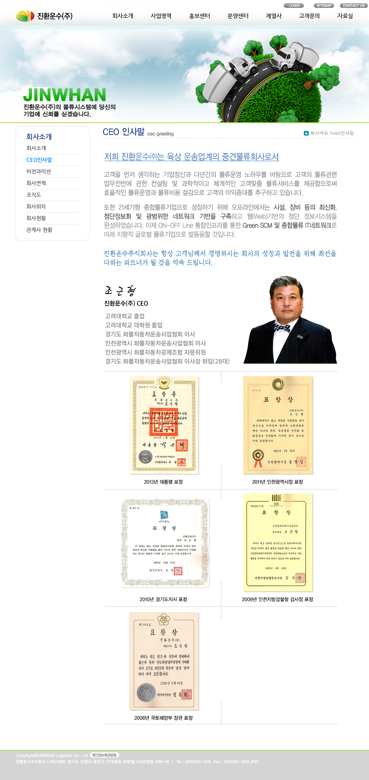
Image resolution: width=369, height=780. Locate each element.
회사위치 (36, 206)
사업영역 (161, 16)
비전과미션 (38, 171)
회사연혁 (36, 183)
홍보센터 (199, 16)
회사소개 (122, 16)
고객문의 (309, 16)
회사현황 (36, 218)
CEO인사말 (39, 160)
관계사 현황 (39, 230)
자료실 (345, 16)
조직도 (33, 195)
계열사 (274, 16)
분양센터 (238, 16)
